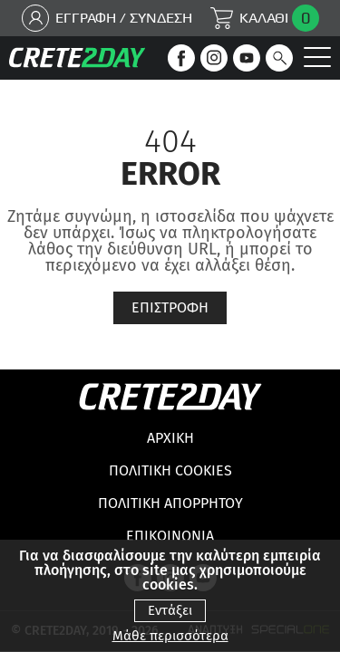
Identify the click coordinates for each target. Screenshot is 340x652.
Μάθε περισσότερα (170, 636)
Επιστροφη (170, 307)
